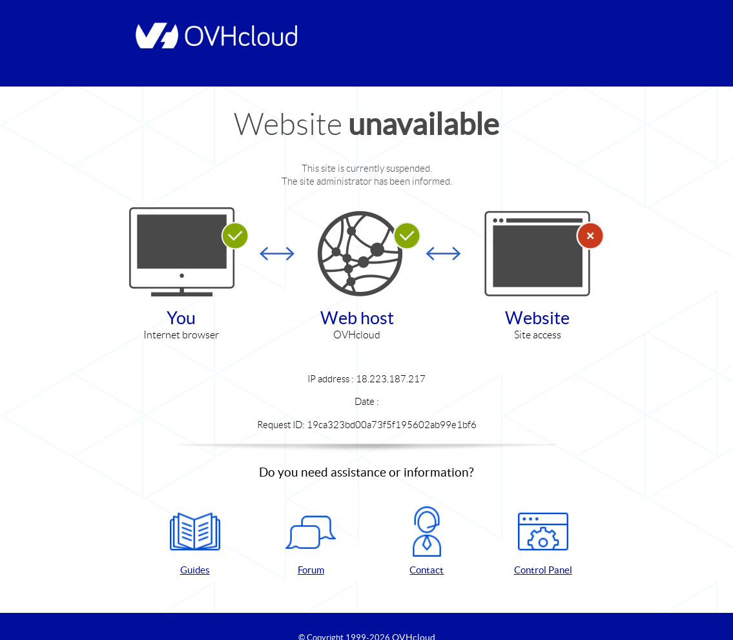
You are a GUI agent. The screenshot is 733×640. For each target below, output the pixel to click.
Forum (310, 540)
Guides (195, 540)
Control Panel (543, 540)
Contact (427, 540)
